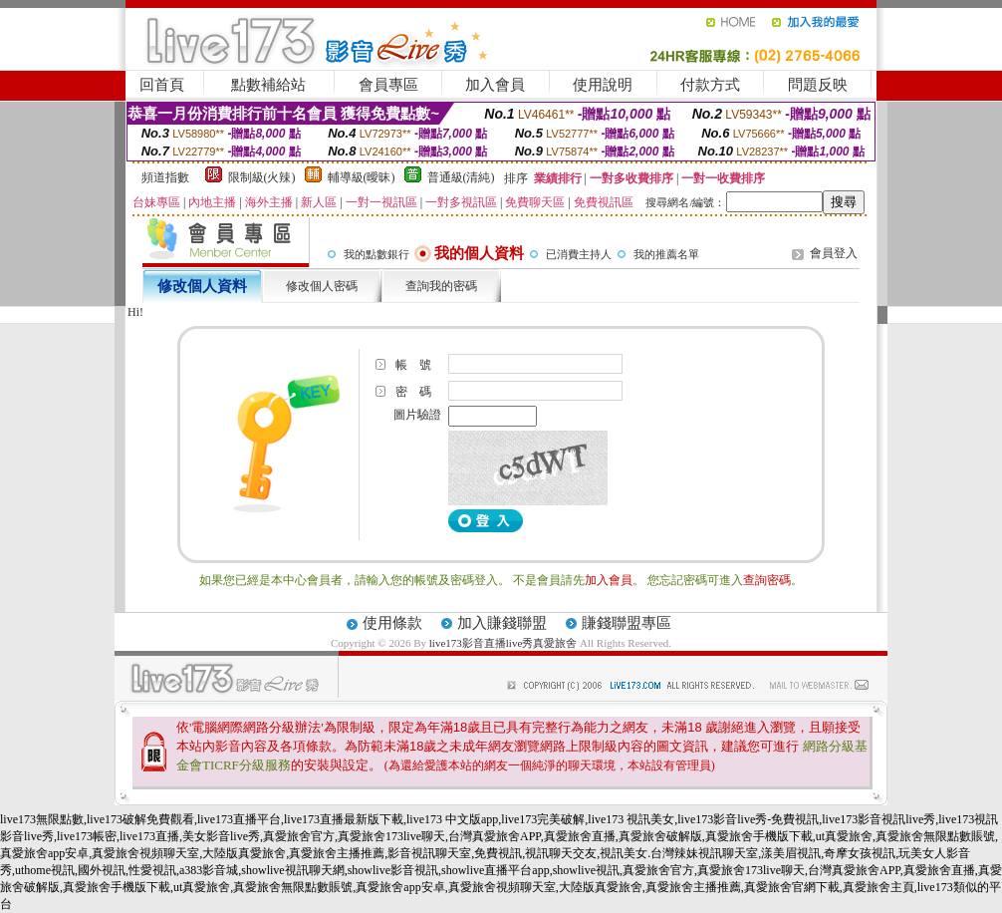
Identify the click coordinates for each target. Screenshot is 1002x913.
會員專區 (388, 85)
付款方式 (710, 85)
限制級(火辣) (262, 177)
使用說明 (602, 85)
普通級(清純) (461, 177)
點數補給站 (268, 85)
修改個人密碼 (322, 286)
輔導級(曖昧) (361, 177)
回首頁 (161, 85)
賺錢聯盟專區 (626, 623)
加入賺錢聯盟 (502, 623)
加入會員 (495, 85)
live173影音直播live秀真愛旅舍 (503, 643)
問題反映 (818, 85)
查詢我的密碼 (441, 286)
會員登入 (834, 253)
